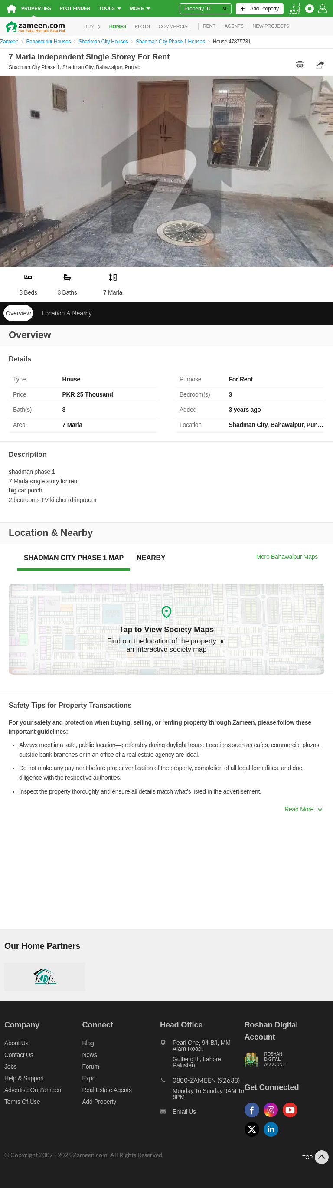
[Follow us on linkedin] (273, 1137)
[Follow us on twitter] (254, 1137)
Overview (18, 313)
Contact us (18, 1054)
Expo (89, 1078)
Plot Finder (74, 8)
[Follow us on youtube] (292, 1117)
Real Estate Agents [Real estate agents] (107, 1089)
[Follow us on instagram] (273, 1117)
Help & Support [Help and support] (24, 1078)
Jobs (10, 1066)
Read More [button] (303, 809)
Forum (90, 1066)
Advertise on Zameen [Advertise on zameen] (32, 1089)
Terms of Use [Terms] (22, 1101)
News (89, 1054)
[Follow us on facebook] (254, 1117)
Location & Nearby (66, 313)
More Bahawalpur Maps (287, 556)
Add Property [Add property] (99, 1101)
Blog (88, 1043)
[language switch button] (294, 8)
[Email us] (202, 1114)
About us (16, 1043)
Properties (36, 8)
